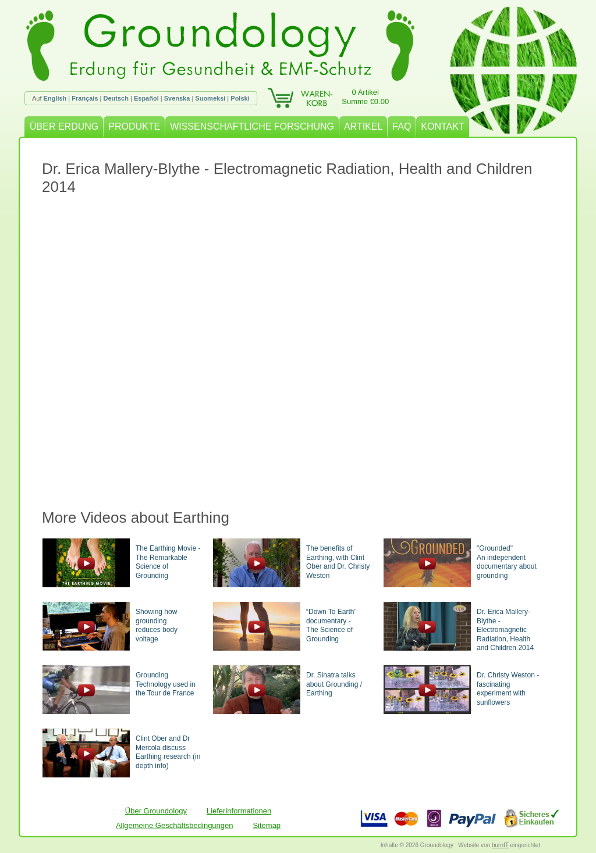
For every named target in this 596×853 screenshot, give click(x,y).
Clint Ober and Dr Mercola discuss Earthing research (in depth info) (168, 752)
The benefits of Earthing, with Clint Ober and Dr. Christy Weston (338, 562)
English (55, 98)
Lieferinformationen (239, 810)
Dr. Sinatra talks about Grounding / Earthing (334, 684)
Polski (239, 98)
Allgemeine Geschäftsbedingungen (174, 825)
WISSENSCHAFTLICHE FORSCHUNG (252, 126)
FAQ (401, 126)
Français (85, 98)
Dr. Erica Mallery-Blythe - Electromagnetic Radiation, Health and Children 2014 (505, 630)
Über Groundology (156, 810)
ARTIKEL (363, 126)
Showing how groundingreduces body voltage (157, 625)
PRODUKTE (134, 126)
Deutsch (116, 98)
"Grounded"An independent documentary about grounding (507, 562)
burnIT (500, 845)
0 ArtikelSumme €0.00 (365, 97)
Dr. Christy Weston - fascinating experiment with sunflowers (508, 688)
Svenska (177, 98)
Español (146, 98)
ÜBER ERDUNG (64, 126)
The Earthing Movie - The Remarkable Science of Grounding (168, 562)
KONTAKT (442, 126)
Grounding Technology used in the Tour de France (166, 684)
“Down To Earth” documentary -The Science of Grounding (331, 625)
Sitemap (267, 825)
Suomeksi (210, 98)
